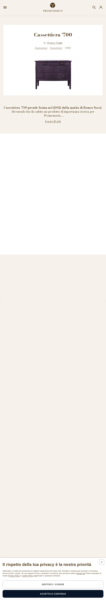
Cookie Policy (27, 576)
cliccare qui (80, 573)
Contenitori (41, 48)
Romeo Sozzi (54, 43)
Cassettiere (56, 48)
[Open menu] (5, 7)
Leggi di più (53, 121)
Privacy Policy (14, 576)
